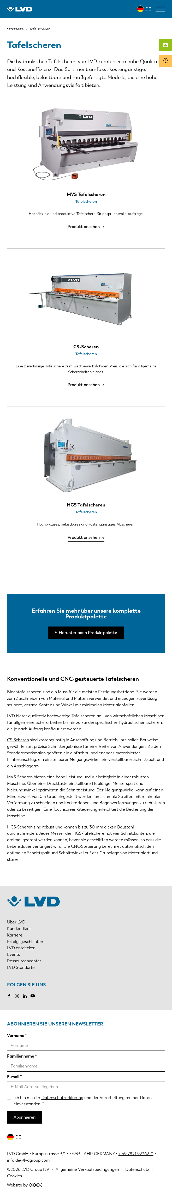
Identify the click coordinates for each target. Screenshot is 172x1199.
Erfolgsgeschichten (25, 941)
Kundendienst (20, 928)
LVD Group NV (35, 1169)
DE (148, 9)
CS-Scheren (18, 739)
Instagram (17, 996)
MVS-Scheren (20, 776)
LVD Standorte (21, 967)
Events (13, 954)
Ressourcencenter (24, 960)
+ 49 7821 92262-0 (135, 1153)
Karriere (14, 935)
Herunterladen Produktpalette (88, 632)
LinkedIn (25, 996)
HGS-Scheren (20, 827)
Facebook (9, 996)
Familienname (20, 1056)
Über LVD (16, 922)
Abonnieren (24, 1117)
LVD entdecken (21, 947)
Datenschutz (137, 1169)
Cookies (14, 1175)
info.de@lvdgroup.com (28, 1160)
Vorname (15, 1035)
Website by (24, 1185)
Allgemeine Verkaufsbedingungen (87, 1169)
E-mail (13, 1076)
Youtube (33, 996)
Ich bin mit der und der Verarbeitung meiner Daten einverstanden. (83, 1101)
